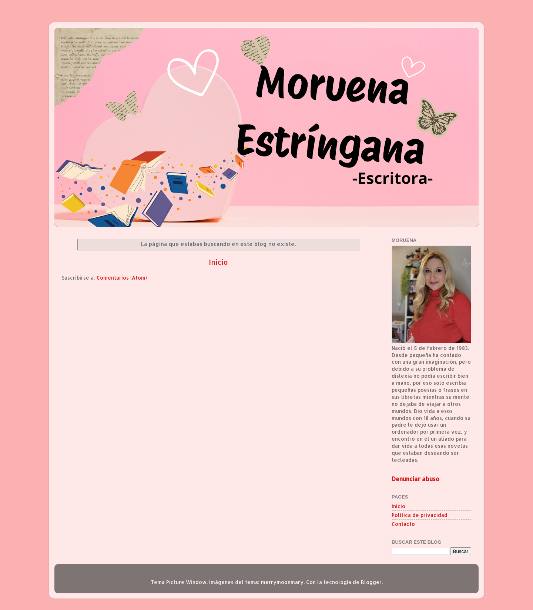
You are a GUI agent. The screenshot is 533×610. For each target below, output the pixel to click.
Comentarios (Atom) (122, 277)
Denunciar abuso (415, 479)
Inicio (218, 262)
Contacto (403, 524)
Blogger (371, 582)
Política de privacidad (419, 515)
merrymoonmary (282, 582)
